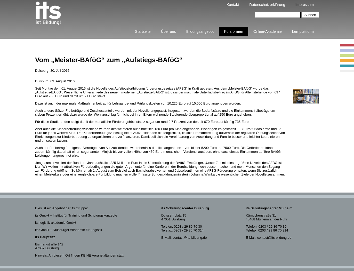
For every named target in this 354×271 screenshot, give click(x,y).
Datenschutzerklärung (267, 5)
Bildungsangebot (200, 31)
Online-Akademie (267, 31)
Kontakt (233, 5)
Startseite (142, 31)
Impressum (304, 5)
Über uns (168, 31)
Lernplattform (303, 31)
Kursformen (233, 31)
